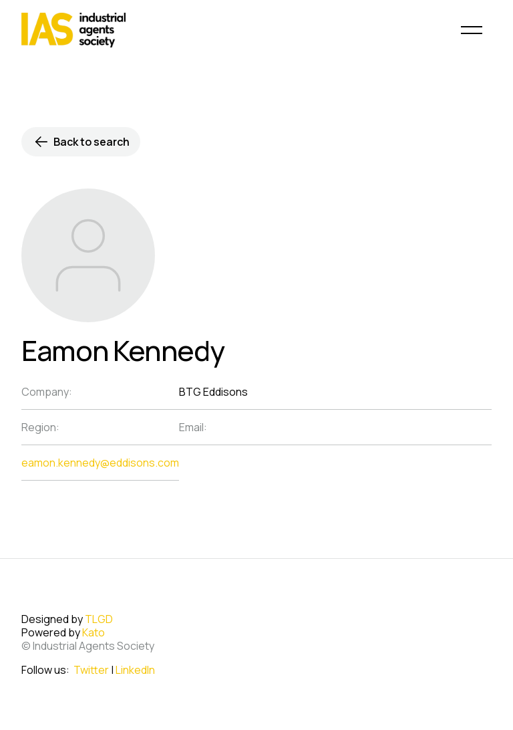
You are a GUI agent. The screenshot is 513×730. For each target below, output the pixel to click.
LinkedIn (135, 669)
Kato (93, 632)
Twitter (91, 669)
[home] (73, 30)
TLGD (99, 619)
